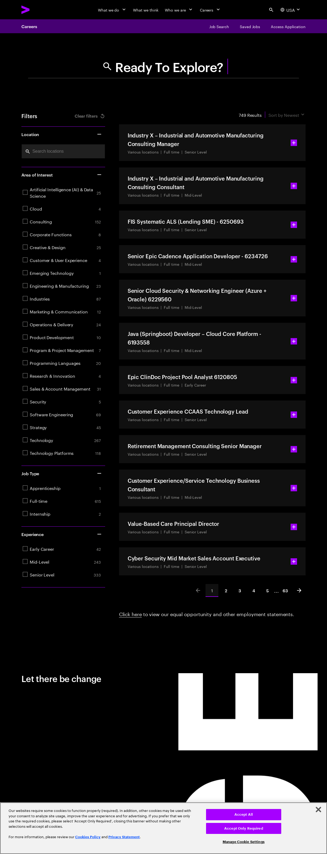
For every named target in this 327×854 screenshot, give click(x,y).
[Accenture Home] (37, 9)
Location (61, 134)
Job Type (61, 473)
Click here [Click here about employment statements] (130, 613)
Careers (29, 26)
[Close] (318, 809)
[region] (163, 828)
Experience (61, 534)
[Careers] (210, 9)
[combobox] (63, 151)
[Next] (299, 590)
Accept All (243, 814)
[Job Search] (219, 26)
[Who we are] (179, 9)
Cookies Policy (88, 837)
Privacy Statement (124, 837)
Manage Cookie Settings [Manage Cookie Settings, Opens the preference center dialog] (244, 842)
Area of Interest (61, 175)
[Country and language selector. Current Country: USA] (290, 9)
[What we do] (112, 9)
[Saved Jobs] (249, 26)
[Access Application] (288, 26)
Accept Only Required (243, 828)
